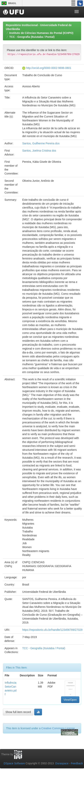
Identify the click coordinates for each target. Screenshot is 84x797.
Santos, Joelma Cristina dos (39, 150)
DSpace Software (14, 763)
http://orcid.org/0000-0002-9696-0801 (48, 68)
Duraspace (61, 763)
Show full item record (18, 712)
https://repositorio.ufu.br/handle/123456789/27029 (52, 629)
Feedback (77, 763)
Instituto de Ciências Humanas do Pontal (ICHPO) (41, 32)
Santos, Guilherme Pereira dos (40, 143)
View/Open (70, 699)
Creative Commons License (58, 728)
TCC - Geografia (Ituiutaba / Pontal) (32, 36)
